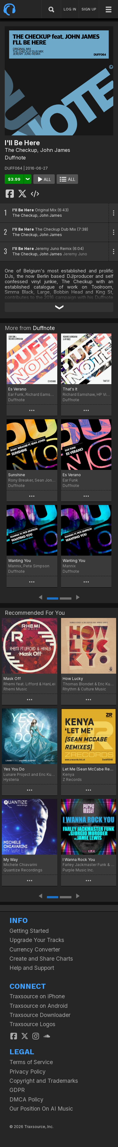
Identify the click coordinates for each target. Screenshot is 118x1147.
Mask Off (12, 678)
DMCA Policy (26, 1099)
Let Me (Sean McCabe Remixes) (89, 769)
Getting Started (29, 930)
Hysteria (11, 779)
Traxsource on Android (38, 1005)
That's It (70, 389)
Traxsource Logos (32, 1024)
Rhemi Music (15, 689)
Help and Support (31, 967)
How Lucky (73, 678)
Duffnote (15, 157)
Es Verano (17, 389)
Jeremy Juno (75, 254)
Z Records (72, 779)
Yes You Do (14, 769)
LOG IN (70, 9)
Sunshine (16, 474)
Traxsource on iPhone (37, 996)
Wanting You (19, 560)
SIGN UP (88, 9)
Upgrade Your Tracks (36, 940)
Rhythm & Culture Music (84, 689)
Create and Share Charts (41, 958)
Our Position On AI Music (41, 1108)
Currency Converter (34, 949)
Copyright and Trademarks (43, 1080)
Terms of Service (31, 1062)
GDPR (17, 1090)
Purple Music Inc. (78, 870)
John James (55, 150)
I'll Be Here (23, 210)
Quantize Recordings (22, 870)
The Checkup (21, 150)
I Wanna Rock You (79, 859)
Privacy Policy (27, 1071)
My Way (10, 859)
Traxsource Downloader (39, 1015)
